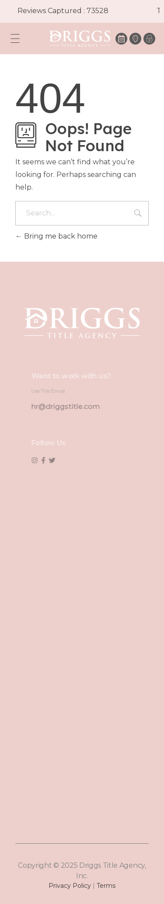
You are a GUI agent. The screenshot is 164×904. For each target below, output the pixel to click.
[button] (149, 39)
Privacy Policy (70, 886)
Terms (106, 886)
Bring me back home (56, 236)
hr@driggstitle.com (72, 406)
